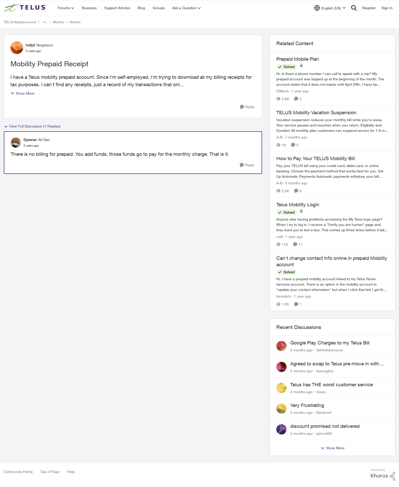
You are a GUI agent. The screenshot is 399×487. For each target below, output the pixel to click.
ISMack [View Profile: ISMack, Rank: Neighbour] (282, 91)
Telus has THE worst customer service (331, 384)
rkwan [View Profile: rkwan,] (321, 391)
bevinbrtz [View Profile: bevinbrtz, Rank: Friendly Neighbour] (283, 296)
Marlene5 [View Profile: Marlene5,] (324, 412)
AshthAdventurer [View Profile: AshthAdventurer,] (329, 350)
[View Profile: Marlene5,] (281, 408)
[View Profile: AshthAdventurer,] (281, 346)
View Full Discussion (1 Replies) (32, 126)
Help (71, 471)
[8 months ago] (295, 183)
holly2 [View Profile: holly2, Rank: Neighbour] (30, 45)
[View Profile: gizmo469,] (281, 429)
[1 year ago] (299, 91)
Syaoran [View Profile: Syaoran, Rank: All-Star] (30, 139)
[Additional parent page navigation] (44, 22)
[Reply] (247, 107)
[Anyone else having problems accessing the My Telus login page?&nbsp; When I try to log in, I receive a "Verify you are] (332, 224)
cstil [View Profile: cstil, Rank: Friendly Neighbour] (279, 236)
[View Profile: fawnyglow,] (281, 367)
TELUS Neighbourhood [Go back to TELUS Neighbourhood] (20, 22)
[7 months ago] (295, 136)
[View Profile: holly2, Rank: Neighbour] (16, 47)
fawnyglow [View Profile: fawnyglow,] (325, 371)
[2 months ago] (301, 350)
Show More (22, 93)
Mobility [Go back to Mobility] (58, 22)
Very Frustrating (307, 405)
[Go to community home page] (26, 8)
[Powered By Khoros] (383, 475)
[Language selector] (330, 8)
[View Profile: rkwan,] (281, 388)
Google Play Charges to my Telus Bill (329, 342)
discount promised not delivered (325, 426)
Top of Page (50, 471)
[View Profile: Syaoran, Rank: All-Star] (16, 142)
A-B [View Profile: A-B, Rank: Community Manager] (279, 137)
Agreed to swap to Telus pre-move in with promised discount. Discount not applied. (334, 364)
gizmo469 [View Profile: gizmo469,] (324, 433)
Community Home (18, 471)
